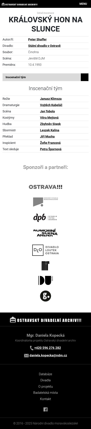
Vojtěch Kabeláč (51, 105)
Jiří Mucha (47, 136)
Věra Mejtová (49, 117)
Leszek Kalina (49, 130)
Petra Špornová (50, 149)
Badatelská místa (45, 393)
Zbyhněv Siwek (50, 124)
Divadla (45, 380)
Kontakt (45, 399)
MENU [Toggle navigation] (83, 3)
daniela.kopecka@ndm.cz (48, 355)
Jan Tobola (47, 111)
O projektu (45, 386)
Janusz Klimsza (51, 98)
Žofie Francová (50, 143)
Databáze (45, 374)
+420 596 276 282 (47, 348)
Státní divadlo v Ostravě (44, 46)
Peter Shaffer (37, 39)
